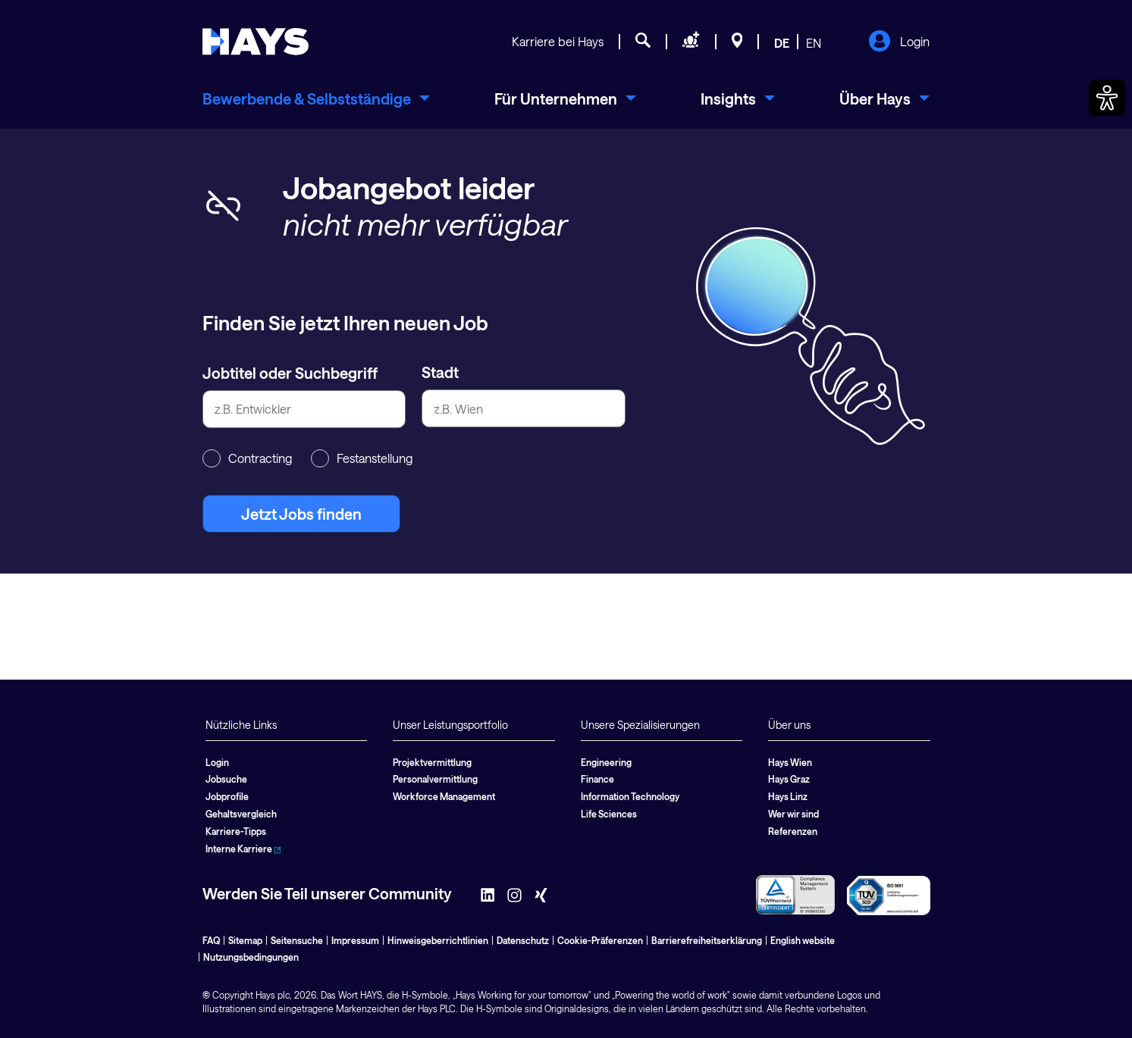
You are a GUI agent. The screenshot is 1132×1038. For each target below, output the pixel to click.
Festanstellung (361, 458)
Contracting (247, 458)
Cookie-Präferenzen (600, 940)
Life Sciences (609, 813)
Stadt (440, 372)
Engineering (606, 762)
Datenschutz (523, 940)
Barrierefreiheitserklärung (706, 940)
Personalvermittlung (435, 779)
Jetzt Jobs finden (301, 514)
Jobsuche (226, 779)
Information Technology (630, 796)
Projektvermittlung (432, 762)
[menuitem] (316, 98)
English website (802, 940)
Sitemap (245, 940)
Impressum (355, 940)
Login (899, 42)
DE (781, 43)
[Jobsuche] (643, 42)
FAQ (211, 940)
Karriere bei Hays (558, 41)
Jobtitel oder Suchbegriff (290, 373)
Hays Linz (787, 796)
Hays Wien (790, 762)
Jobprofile (227, 796)
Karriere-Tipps (235, 831)
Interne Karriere (243, 848)
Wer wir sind (793, 813)
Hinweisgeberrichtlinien (437, 940)
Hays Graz (789, 779)
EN (813, 43)
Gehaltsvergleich (241, 813)
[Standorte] (737, 42)
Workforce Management (444, 796)
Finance (597, 779)
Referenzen (792, 831)
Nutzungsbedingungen (251, 957)
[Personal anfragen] (691, 42)
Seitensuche (297, 940)
